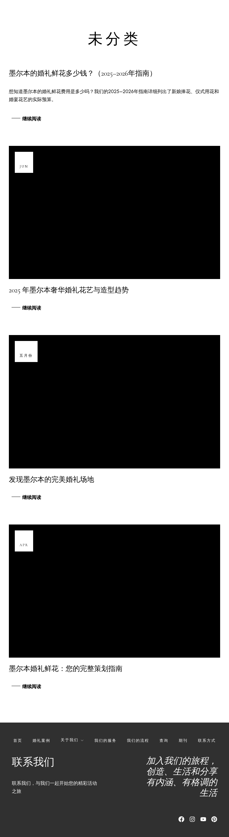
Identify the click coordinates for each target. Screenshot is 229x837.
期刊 (183, 740)
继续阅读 (31, 119)
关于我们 (69, 740)
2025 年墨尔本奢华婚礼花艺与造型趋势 (69, 290)
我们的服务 (105, 740)
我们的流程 (138, 740)
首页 (17, 740)
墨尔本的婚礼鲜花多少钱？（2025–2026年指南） (83, 73)
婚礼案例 (41, 740)
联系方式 (207, 740)
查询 (163, 740)
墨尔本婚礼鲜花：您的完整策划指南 (65, 668)
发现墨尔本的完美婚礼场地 (51, 479)
